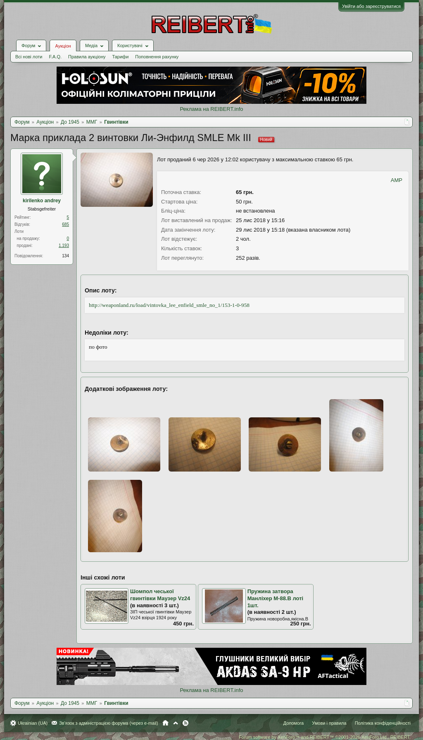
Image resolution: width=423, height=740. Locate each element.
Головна (165, 723)
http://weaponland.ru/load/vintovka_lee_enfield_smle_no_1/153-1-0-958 (169, 305)
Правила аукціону (86, 56)
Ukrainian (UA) (33, 723)
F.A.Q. (55, 56)
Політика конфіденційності (383, 723)
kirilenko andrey (42, 201)
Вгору (175, 723)
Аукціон (63, 45)
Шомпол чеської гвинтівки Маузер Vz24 (160, 594)
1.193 (64, 245)
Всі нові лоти (28, 56)
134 (65, 256)
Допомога (293, 723)
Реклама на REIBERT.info (211, 109)
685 (65, 224)
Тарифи (120, 56)
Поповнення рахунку (156, 56)
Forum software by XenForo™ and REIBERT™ (325, 737)
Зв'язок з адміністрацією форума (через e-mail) (108, 723)
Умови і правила (329, 723)
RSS (185, 723)
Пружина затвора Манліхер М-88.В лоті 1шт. (275, 598)
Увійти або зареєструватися (371, 6)
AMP (396, 180)
